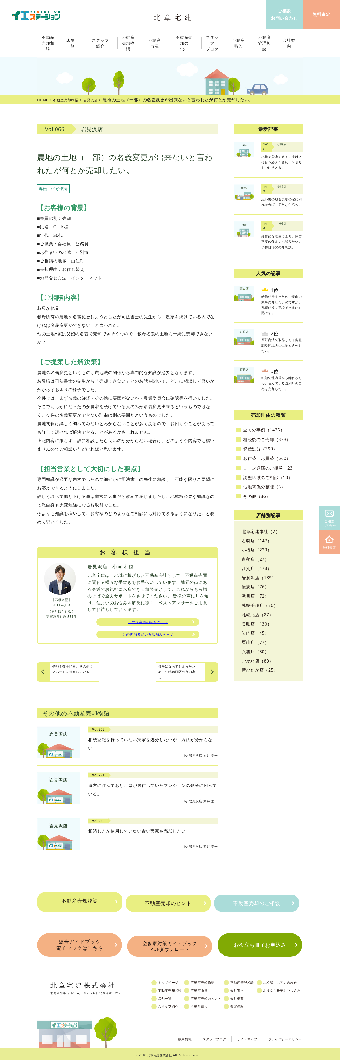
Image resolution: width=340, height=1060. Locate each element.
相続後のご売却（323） (267, 439)
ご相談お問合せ (329, 519)
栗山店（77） (255, 642)
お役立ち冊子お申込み (260, 944)
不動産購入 (205, 1004)
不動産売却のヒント (168, 903)
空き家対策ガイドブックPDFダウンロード (169, 944)
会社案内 (244, 988)
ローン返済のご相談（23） (270, 468)
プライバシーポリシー (282, 1035)
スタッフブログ (204, 1035)
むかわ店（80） (258, 661)
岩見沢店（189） (259, 578)
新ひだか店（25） (260, 670)
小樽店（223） (257, 550)
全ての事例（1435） (263, 430)
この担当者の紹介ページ (148, 623)
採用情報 (172, 1035)
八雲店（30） (255, 652)
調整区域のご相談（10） (268, 477)
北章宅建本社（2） (261, 531)
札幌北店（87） (258, 615)
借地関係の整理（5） (264, 487)
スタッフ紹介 (171, 1004)
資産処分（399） (260, 449)
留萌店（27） (255, 559)
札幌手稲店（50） (260, 605)
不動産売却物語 (80, 903)
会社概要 (244, 996)
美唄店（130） (257, 624)
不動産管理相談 (250, 980)
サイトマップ (240, 1035)
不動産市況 (156, 43)
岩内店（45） (255, 633)
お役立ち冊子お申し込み (292, 988)
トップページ (171, 980)
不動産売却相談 (173, 988)
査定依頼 (244, 1004)
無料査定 (329, 542)
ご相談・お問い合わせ (290, 980)
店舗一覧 (168, 996)
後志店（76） (255, 587)
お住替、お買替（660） (267, 458)
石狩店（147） (257, 541)
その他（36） (256, 496)
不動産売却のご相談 (256, 903)
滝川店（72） (255, 596)
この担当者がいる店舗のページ (148, 636)
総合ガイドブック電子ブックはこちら (79, 944)
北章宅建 (175, 16)
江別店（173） (257, 568)
